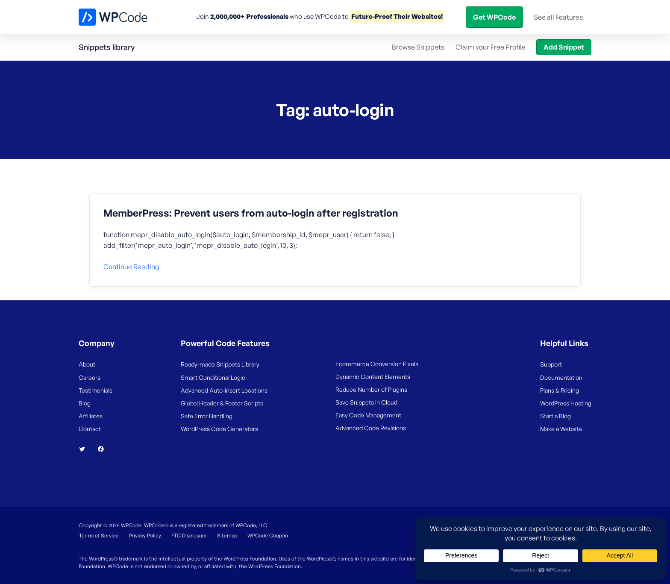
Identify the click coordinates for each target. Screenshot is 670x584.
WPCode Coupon (267, 535)
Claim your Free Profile (490, 47)
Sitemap (227, 535)
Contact (90, 428)
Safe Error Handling (206, 416)
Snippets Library (379, 16)
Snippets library (107, 47)
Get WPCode (552, 16)
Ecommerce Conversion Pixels (376, 363)
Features (287, 16)
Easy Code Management (368, 415)
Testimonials (95, 390)
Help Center (434, 16)
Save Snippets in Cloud (366, 402)
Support (551, 364)
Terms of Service (99, 535)
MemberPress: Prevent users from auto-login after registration (250, 213)
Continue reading (131, 266)
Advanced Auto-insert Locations (224, 390)
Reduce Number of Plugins (371, 389)
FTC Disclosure (189, 535)
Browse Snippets (418, 47)
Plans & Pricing (559, 390)
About (87, 364)
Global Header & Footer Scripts (222, 403)
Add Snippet (564, 47)
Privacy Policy (145, 535)
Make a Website (561, 428)
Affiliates (91, 416)
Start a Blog (555, 416)
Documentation (561, 377)
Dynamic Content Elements (372, 376)
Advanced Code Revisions (370, 427)
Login (505, 16)
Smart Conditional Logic (213, 377)
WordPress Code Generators (219, 428)
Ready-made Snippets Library (220, 364)
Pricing (331, 16)
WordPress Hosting (565, 403)
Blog (479, 16)
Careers (89, 377)
